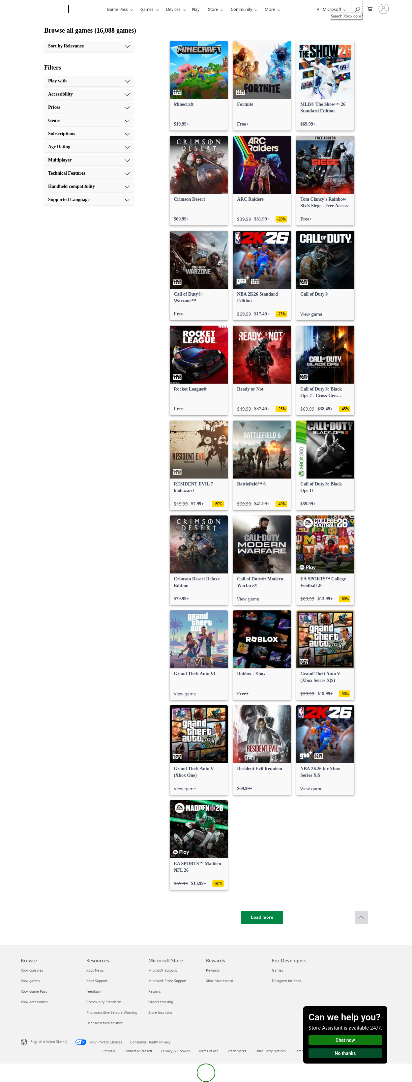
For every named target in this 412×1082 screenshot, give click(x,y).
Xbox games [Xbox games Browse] (30, 981)
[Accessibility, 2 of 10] (89, 94)
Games (147, 9)
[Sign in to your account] (384, 9)
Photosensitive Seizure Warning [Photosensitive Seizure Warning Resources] (111, 1012)
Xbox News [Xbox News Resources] (95, 970)
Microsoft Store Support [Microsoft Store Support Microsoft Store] (167, 981)
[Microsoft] (43, 9)
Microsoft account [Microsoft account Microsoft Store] (162, 970)
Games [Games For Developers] (277, 970)
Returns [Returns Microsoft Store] (154, 991)
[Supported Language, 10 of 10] (89, 199)
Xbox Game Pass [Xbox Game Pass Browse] (34, 991)
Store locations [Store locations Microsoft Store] (160, 1012)
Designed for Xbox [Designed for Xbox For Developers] (286, 981)
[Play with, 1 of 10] (89, 81)
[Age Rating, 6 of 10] (89, 147)
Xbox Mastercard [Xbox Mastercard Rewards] (219, 981)
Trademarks (236, 1051)
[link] (199, 86)
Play (195, 9)
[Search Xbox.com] (357, 8)
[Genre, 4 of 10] (89, 120)
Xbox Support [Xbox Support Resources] (96, 981)
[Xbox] (87, 9)
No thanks (345, 1053)
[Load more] (262, 917)
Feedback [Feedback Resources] (93, 991)
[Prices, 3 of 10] (89, 107)
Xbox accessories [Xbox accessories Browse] (34, 1002)
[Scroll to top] (361, 917)
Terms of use (209, 1051)
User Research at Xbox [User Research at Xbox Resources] (104, 1023)
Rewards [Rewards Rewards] (213, 970)
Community (241, 9)
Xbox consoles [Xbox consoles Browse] (32, 970)
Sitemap (108, 1051)
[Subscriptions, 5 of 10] (89, 134)
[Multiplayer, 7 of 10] (89, 160)
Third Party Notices (270, 1051)
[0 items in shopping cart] (369, 8)
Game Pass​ (117, 9)
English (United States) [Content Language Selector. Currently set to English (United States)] (49, 1041)
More (270, 9)
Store (213, 9)
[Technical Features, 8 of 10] (89, 173)
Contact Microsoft (138, 1051)
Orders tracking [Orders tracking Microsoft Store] (160, 1002)
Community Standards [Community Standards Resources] (104, 1002)
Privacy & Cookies (175, 1051)
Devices (173, 9)
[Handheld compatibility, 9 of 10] (89, 186)
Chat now (345, 1040)
